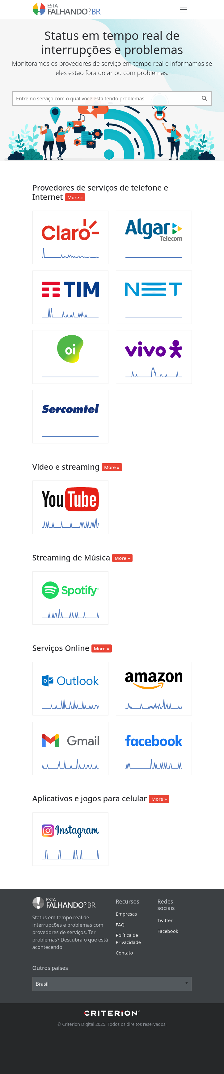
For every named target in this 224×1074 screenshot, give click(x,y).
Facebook (168, 931)
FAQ (120, 924)
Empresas (126, 914)
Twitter (165, 920)
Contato (124, 953)
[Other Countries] (112, 984)
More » (75, 197)
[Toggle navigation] (183, 9)
